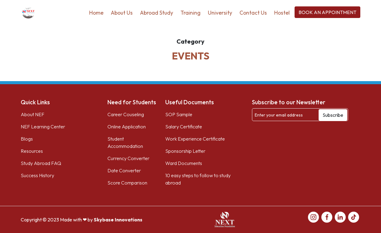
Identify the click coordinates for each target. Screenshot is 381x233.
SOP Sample (178, 114)
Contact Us (253, 12)
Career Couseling (125, 114)
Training (190, 12)
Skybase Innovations (118, 220)
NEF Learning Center (43, 127)
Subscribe (333, 115)
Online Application (126, 127)
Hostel (282, 12)
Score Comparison (127, 183)
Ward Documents (183, 163)
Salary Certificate (183, 127)
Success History (37, 175)
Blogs (27, 139)
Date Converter (124, 170)
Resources (32, 151)
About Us (122, 12)
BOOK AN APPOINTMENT (327, 12)
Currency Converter (128, 158)
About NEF (32, 114)
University (220, 12)
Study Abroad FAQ (41, 163)
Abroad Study (156, 12)
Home (96, 12)
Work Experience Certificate (195, 139)
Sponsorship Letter (185, 151)
